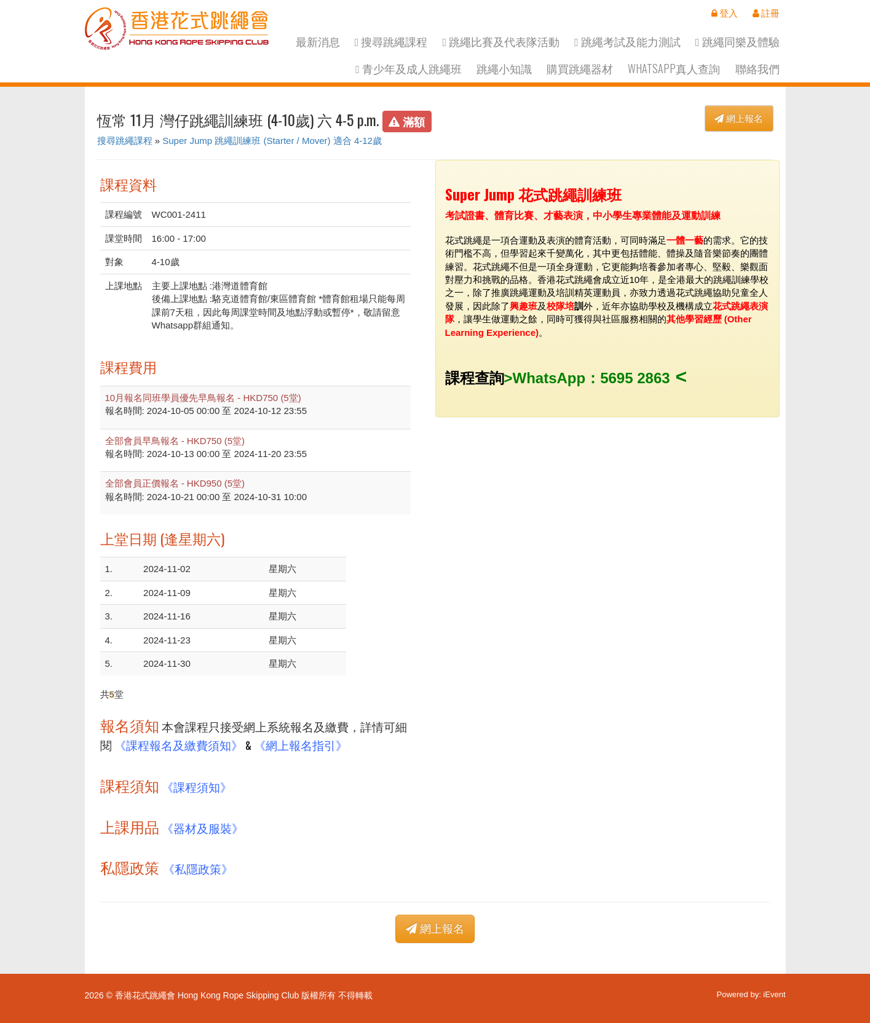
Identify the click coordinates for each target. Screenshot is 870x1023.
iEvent (774, 994)
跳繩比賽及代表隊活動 (501, 41)
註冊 (766, 13)
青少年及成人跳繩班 (408, 69)
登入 (724, 13)
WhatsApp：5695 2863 (591, 378)
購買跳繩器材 (580, 69)
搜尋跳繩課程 (391, 41)
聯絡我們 (757, 69)
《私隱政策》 (198, 868)
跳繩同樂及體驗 (737, 41)
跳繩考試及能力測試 (627, 41)
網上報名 (738, 118)
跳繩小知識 (504, 69)
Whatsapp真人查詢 (674, 69)
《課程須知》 (197, 786)
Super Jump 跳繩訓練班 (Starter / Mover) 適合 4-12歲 (272, 140)
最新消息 (318, 41)
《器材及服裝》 (202, 827)
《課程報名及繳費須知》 (178, 744)
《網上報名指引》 (300, 744)
